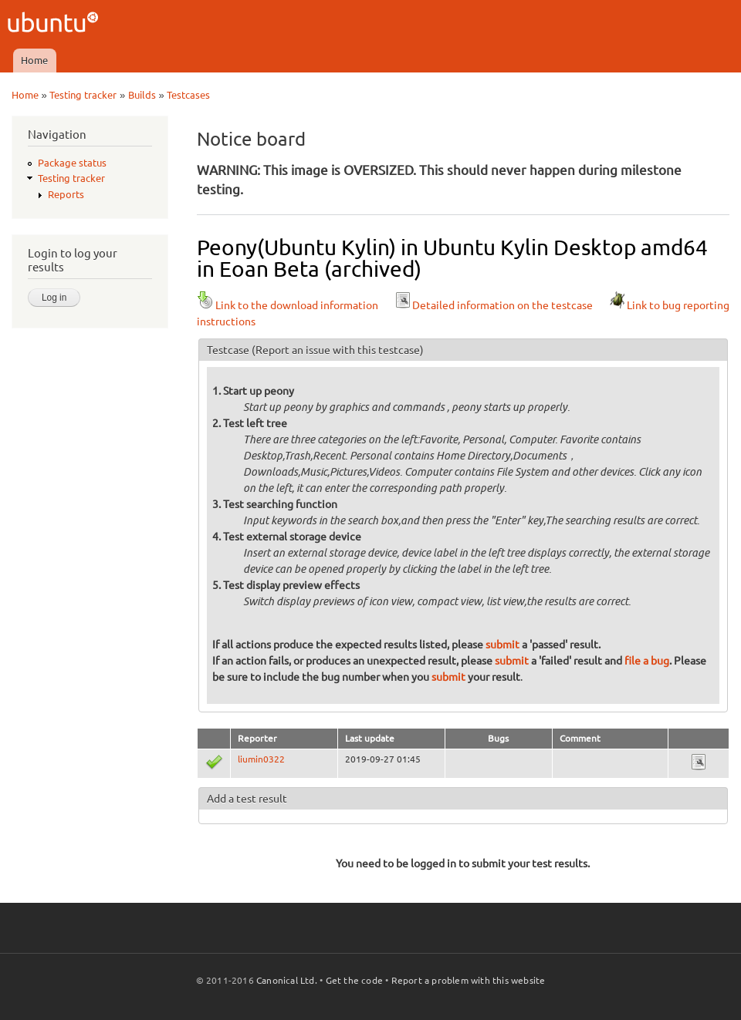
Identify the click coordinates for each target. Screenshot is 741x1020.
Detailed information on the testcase (493, 305)
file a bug (646, 661)
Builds (142, 94)
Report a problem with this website (468, 980)
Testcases (188, 94)
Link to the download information (287, 305)
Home (34, 60)
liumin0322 (261, 759)
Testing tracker (83, 94)
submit (502, 644)
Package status (72, 162)
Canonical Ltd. (286, 980)
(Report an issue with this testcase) (338, 350)
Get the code (354, 980)
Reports (66, 194)
